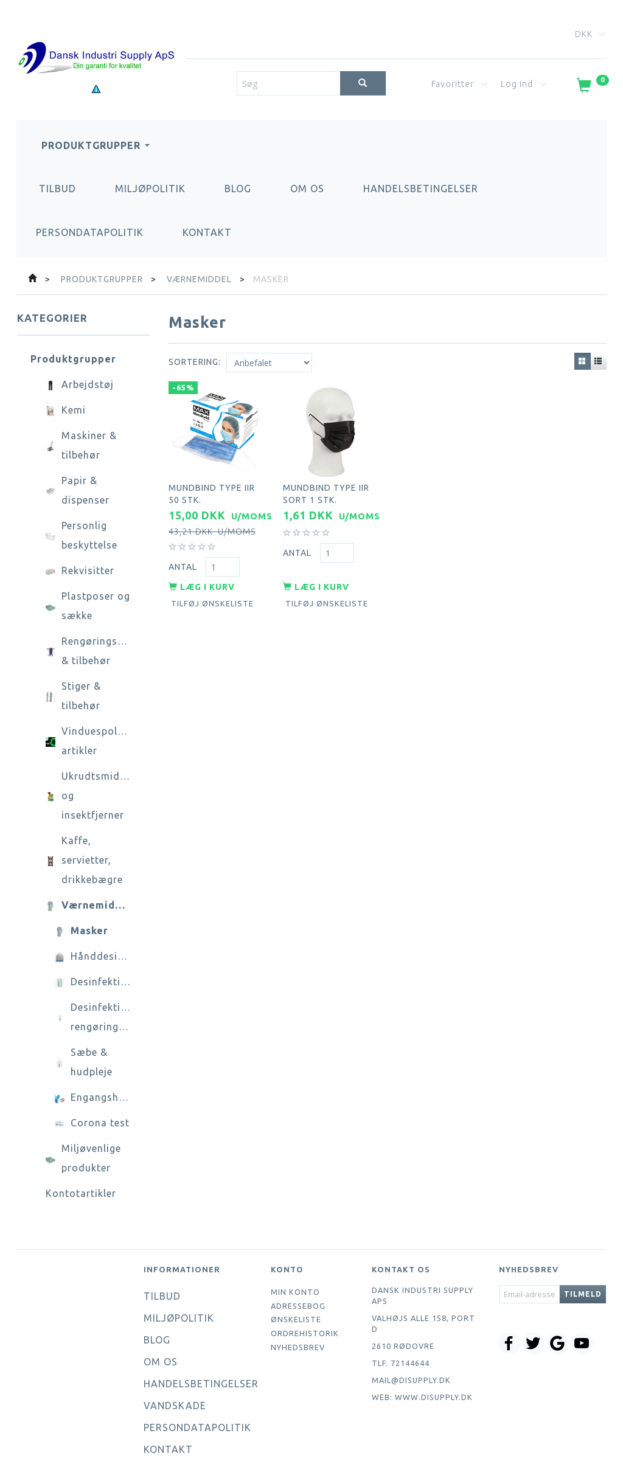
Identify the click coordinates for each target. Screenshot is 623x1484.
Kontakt (207, 232)
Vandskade (175, 1405)
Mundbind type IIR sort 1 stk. (326, 491)
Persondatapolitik (90, 232)
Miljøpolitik (150, 188)
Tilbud (57, 188)
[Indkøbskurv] (591, 87)
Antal (184, 564)
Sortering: (195, 362)
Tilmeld (583, 1294)
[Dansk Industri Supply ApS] (96, 40)
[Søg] (363, 83)
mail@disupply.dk (411, 1380)
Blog (237, 188)
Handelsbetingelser (420, 188)
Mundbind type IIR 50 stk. (212, 491)
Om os (307, 188)
